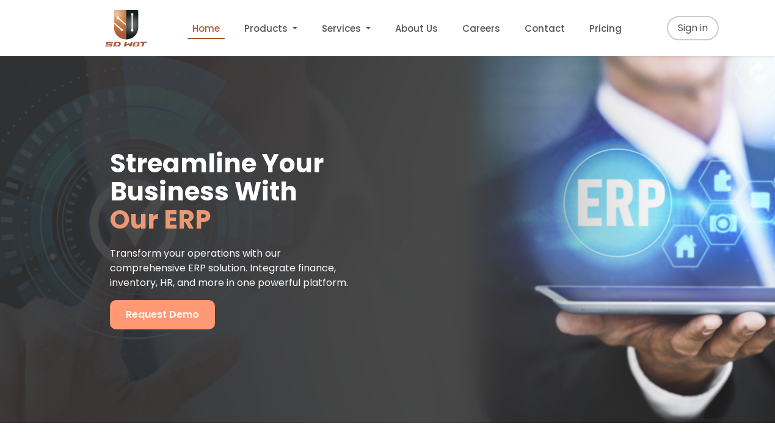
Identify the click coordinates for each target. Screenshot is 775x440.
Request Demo (162, 314)
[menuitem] (206, 28)
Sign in (693, 28)
